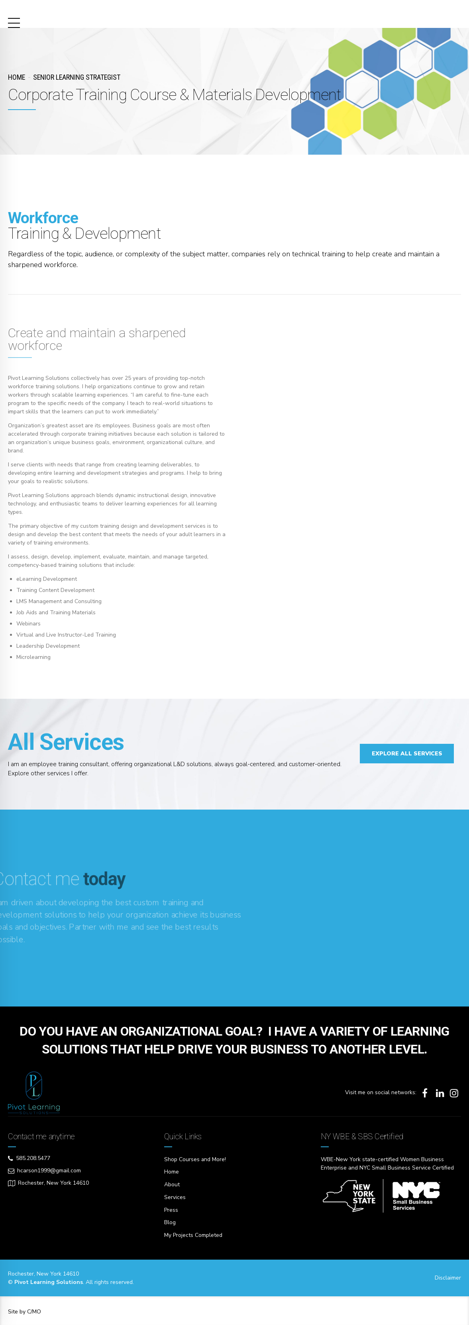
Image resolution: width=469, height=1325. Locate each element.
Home (16, 77)
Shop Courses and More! (195, 1159)
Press (171, 1209)
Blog (170, 1221)
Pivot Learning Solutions (89, 11)
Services (175, 1196)
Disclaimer (448, 1276)
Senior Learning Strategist (76, 77)
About (172, 1184)
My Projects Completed (193, 1233)
